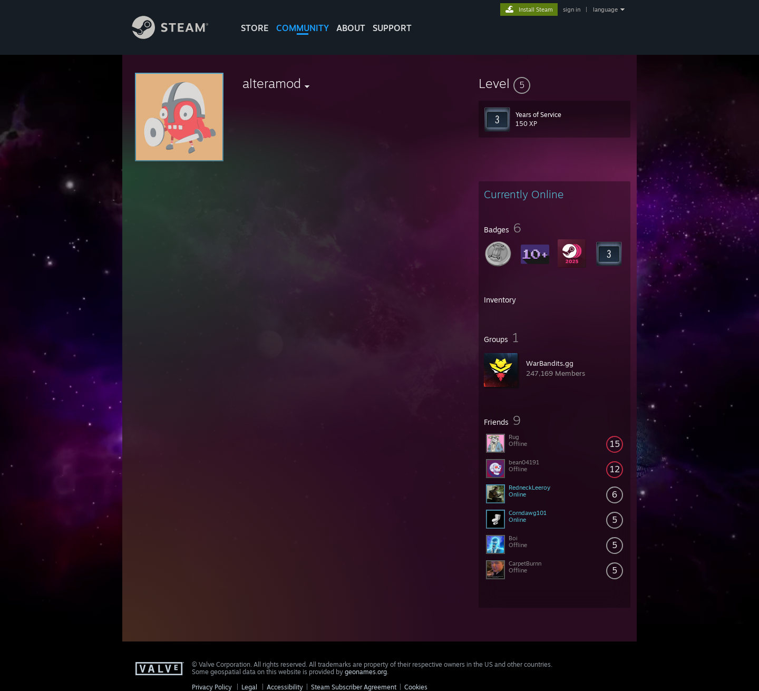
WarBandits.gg (549, 363)
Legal (249, 687)
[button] (554, 83)
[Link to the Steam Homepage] (178, 36)
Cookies (415, 687)
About (350, 28)
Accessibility (285, 687)
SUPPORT (392, 28)
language (605, 9)
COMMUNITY (302, 28)
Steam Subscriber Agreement (353, 687)
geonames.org (366, 672)
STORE (255, 28)
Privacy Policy (212, 687)
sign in (571, 9)
